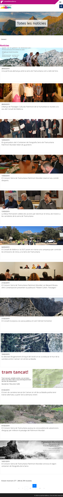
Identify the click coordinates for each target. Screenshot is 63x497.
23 (31, 488)
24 (35, 485)
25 (40, 488)
